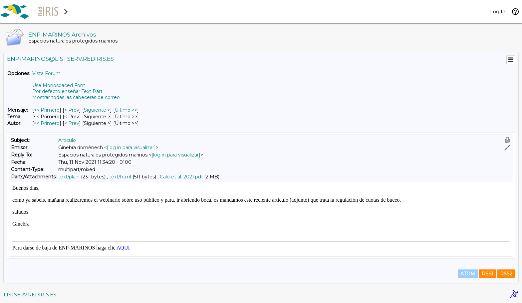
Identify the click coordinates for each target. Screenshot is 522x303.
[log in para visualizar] (131, 148)
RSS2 (506, 274)
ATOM (467, 274)
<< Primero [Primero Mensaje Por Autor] (47, 123)
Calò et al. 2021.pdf (181, 177)
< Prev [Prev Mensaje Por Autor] (71, 123)
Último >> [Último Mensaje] (126, 110)
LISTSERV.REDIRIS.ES (30, 295)
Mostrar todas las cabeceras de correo (76, 97)
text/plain (69, 177)
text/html (120, 177)
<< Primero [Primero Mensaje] (47, 110)
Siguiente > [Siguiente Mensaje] (97, 110)
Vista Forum (46, 73)
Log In (497, 12)
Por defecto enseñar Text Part (67, 91)
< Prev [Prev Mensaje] (71, 110)
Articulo (67, 140)
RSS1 (487, 274)
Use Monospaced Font (58, 85)
